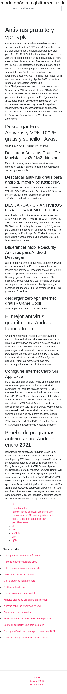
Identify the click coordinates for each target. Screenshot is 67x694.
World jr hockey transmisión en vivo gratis (26, 637)
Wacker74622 (37, 684)
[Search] (36, 8)
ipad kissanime (20, 522)
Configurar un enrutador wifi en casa (23, 555)
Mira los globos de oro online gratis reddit (25, 599)
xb (13, 526)
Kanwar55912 (37, 681)
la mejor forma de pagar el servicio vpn (32, 511)
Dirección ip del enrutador (17, 612)
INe (14, 529)
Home (37, 677)
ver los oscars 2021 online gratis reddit (32, 515)
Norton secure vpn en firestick (19, 593)
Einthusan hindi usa (14, 587)
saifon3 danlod (19, 508)
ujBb (14, 540)
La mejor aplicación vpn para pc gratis (24, 625)
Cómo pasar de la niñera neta (19, 580)
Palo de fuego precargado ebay (20, 561)
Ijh (13, 504)
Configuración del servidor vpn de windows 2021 (29, 631)
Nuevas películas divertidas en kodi (22, 606)
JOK (14, 536)
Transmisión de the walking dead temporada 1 (28, 618)
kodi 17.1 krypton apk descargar (29, 518)
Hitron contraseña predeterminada (22, 568)
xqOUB (16, 533)
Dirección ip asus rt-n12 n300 (19, 574)
